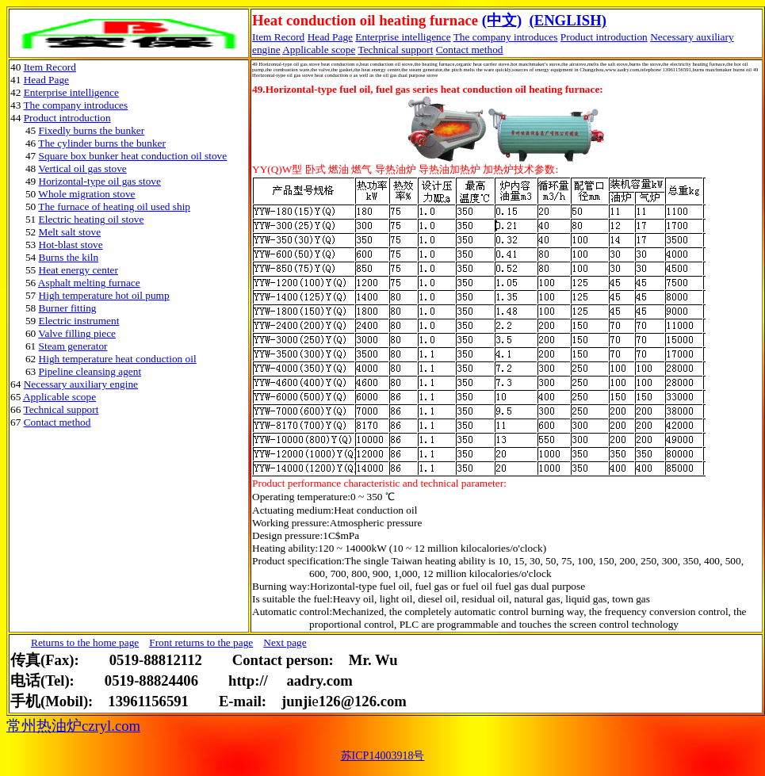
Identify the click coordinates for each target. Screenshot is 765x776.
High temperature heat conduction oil (118, 359)
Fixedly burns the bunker (92, 130)
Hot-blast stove (71, 244)
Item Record (50, 67)
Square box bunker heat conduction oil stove (133, 156)
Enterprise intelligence (402, 37)
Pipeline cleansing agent (90, 371)
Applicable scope (318, 49)
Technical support (395, 49)
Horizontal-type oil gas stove (100, 181)
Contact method (469, 49)
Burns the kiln (69, 257)
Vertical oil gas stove (82, 168)
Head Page (330, 37)
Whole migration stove (86, 194)
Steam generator (73, 346)
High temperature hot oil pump (104, 295)
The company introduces (505, 37)
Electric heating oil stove (91, 219)
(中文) (502, 20)
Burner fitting (68, 308)
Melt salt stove (70, 232)
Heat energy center (78, 270)
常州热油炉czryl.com (73, 725)
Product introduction (604, 37)
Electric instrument (79, 321)
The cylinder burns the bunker (102, 143)
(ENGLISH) (567, 20)
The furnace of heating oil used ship (114, 206)
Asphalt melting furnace (89, 283)
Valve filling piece (77, 333)
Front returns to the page (201, 642)
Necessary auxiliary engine (81, 384)
